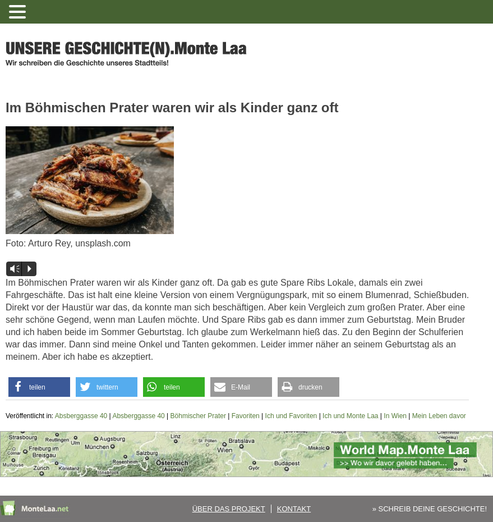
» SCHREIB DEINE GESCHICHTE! (429, 509)
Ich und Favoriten (291, 416)
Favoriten (246, 416)
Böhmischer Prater (198, 416)
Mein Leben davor (439, 416)
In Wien (395, 416)
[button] (39, 387)
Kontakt (294, 509)
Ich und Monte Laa (350, 416)
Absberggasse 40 (81, 416)
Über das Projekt (228, 509)
